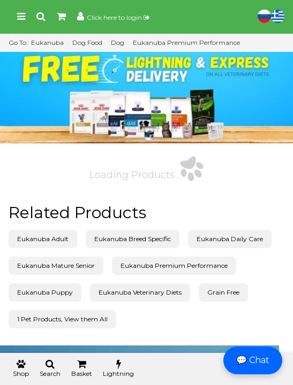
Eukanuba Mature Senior (56, 265)
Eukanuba (47, 42)
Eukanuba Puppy (45, 292)
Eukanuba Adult (43, 239)
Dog (117, 42)
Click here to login (118, 17)
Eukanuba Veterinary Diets (140, 292)
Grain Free (223, 292)
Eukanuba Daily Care (230, 239)
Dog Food (87, 42)
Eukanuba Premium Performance (186, 42)
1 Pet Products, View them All (62, 319)
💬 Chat (252, 360)
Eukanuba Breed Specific (132, 239)
